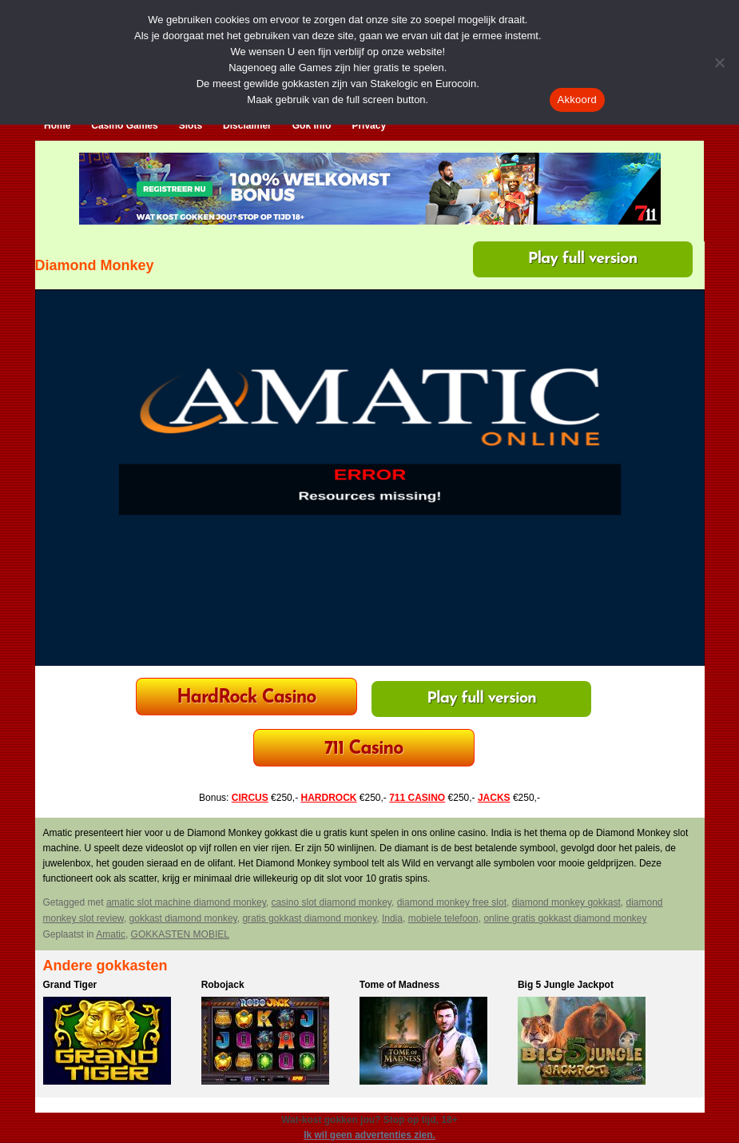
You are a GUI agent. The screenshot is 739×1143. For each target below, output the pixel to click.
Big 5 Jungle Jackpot (566, 984)
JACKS (494, 797)
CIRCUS (250, 797)
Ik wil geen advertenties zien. (369, 1135)
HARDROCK (328, 797)
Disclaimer (247, 125)
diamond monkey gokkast (566, 902)
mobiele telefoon (443, 918)
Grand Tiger (70, 984)
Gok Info (312, 125)
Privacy (369, 125)
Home (57, 125)
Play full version (583, 259)
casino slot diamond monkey (331, 902)
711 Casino (363, 749)
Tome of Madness (399, 984)
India (392, 918)
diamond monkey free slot (452, 902)
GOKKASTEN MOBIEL (180, 934)
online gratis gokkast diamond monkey (564, 918)
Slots (190, 125)
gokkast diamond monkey (183, 918)
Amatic (110, 934)
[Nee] (719, 62)
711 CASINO (417, 797)
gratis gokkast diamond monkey (309, 918)
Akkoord (577, 100)
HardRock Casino (246, 698)
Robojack (222, 984)
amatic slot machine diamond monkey (186, 902)
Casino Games (124, 125)
